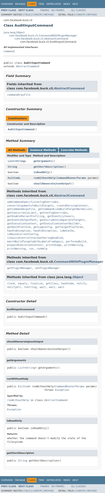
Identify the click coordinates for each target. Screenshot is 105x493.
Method (49, 14)
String (20, 161)
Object (78, 277)
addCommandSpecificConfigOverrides (32, 201)
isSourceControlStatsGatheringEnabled (35, 237)
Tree (41, 4)
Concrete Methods (74, 150)
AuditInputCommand (21, 129)
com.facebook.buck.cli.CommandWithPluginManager (43, 35)
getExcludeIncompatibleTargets (62, 219)
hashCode (67, 283)
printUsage (53, 244)
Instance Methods (43, 150)
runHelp (42, 248)
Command (9, 51)
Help (75, 4)
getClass (52, 283)
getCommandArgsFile (21, 209)
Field (27, 14)
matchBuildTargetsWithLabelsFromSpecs (35, 241)
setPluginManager (47, 268)
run (31, 248)
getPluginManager (19, 268)
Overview (7, 4)
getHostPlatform (18, 227)
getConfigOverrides (54, 212)
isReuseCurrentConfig (22, 234)
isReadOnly (41, 172)
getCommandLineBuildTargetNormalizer (65, 209)
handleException (18, 230)
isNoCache (67, 230)
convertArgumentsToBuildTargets (30, 205)
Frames (44, 10)
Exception (62, 389)
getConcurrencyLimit (22, 212)
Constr (37, 14)
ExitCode (14, 177)
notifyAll (14, 287)
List (11, 161)
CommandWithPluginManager (78, 261)
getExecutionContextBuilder (60, 223)
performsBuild (76, 241)
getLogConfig (42, 227)
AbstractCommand (27, 66)
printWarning (73, 244)
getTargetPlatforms (69, 227)
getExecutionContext (22, 223)
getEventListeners (60, 216)
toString (30, 287)
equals (22, 283)
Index (66, 4)
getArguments (43, 161)
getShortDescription (48, 166)
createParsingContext (72, 205)
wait (43, 287)
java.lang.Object (14, 32)
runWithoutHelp (44, 177)
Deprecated (53, 4)
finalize (36, 283)
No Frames (57, 10)
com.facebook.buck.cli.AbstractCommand (41, 38)
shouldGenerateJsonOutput (52, 183)
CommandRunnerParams (71, 177)
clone (11, 283)
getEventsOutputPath (22, 219)
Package (20, 4)
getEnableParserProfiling (25, 216)
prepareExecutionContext (25, 244)
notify (81, 283)
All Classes (78, 10)
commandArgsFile (18, 94)
